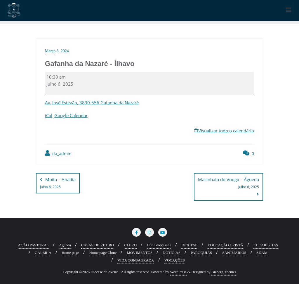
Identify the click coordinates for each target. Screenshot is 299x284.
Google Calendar (71, 115)
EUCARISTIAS (265, 245)
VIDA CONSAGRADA (135, 260)
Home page (70, 252)
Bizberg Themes (223, 271)
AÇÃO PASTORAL (33, 245)
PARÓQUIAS (201, 252)
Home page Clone (103, 252)
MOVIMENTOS (139, 252)
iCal (48, 115)
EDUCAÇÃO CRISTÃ (225, 245)
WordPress (178, 271)
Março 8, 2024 (57, 51)
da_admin (58, 153)
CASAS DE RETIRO (97, 245)
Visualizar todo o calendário (226, 131)
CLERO (130, 245)
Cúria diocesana (159, 245)
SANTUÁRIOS (234, 252)
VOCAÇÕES (174, 260)
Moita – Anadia (58, 183)
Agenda (65, 245)
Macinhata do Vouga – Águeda (228, 183)
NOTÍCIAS (171, 252)
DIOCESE (189, 245)
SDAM (262, 252)
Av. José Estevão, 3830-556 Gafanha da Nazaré (92, 102)
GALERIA (43, 252)
